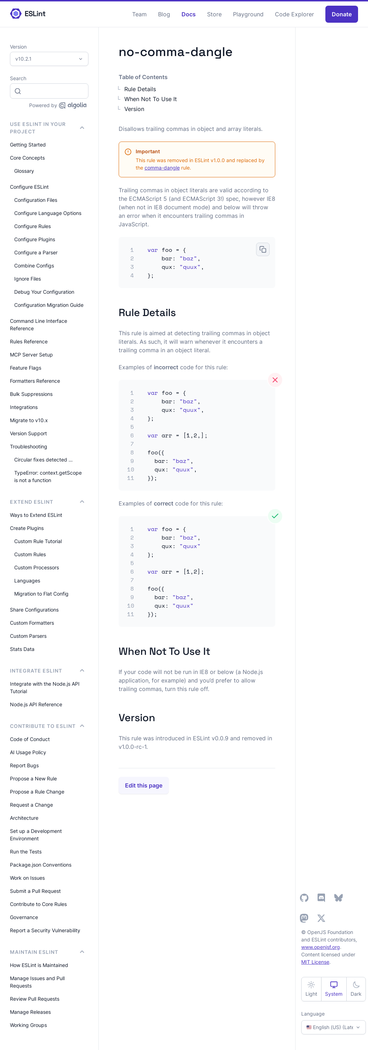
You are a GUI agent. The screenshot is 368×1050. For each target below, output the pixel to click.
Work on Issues (27, 878)
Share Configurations (34, 610)
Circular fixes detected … (43, 460)
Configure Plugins (34, 239)
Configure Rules (32, 226)
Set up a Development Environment (36, 834)
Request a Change (31, 805)
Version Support (28, 433)
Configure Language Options (47, 213)
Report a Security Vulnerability (45, 930)
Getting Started (28, 145)
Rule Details (140, 89)
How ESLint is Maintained (39, 965)
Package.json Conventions (40, 865)
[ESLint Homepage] (27, 14)
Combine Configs (34, 265)
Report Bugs (24, 765)
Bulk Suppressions (31, 394)
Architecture (24, 818)
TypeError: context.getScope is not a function (48, 476)
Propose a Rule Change (37, 792)
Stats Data (22, 649)
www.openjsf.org (320, 947)
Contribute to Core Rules (38, 904)
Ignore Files (27, 279)
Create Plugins (27, 528)
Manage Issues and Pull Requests (37, 982)
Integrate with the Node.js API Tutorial (45, 687)
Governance (24, 917)
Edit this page (143, 785)
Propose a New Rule (33, 778)
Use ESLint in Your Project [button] (47, 127)
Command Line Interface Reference (38, 324)
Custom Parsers (28, 636)
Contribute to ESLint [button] (47, 726)
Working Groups (28, 1025)
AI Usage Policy (28, 752)
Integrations (24, 407)
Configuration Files (35, 200)
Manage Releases (30, 1012)
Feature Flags (25, 368)
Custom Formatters (32, 623)
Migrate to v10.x (29, 420)
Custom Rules (30, 554)
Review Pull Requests (34, 999)
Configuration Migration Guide (48, 305)
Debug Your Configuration (44, 292)
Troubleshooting (28, 446)
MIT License (315, 962)
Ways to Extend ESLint (36, 515)
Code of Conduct (30, 739)
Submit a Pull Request (35, 891)
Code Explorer (294, 14)
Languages (27, 581)
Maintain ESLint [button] (47, 952)
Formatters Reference (35, 381)
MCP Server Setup (31, 355)
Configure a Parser (36, 252)
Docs (189, 14)
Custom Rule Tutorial (38, 541)
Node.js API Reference (36, 704)
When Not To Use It (150, 99)
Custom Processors (36, 567)
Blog (164, 14)
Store (214, 14)
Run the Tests (26, 852)
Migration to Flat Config (41, 594)
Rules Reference (29, 341)
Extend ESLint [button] (47, 502)
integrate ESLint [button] (47, 671)
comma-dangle (162, 168)
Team (139, 14)
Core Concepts (27, 158)
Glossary (24, 171)
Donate (342, 14)
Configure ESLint (29, 187)
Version (134, 108)
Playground (248, 14)
